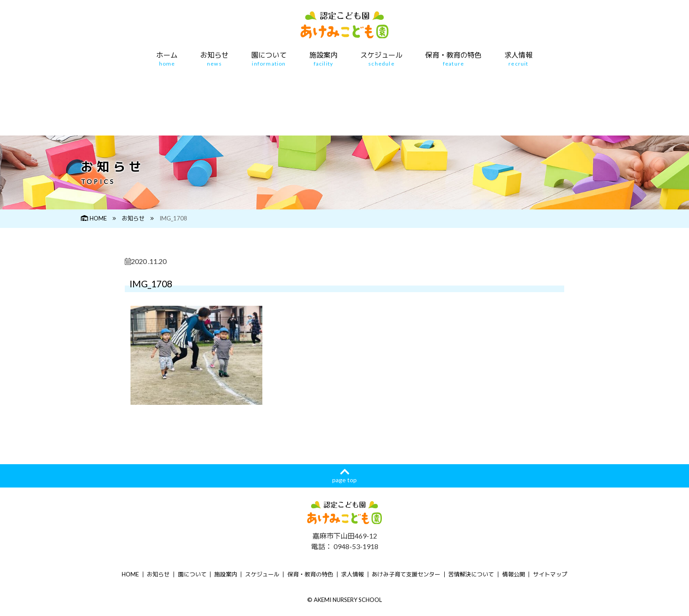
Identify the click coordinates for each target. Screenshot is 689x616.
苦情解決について (471, 574)
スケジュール (381, 58)
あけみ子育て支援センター (406, 574)
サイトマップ (550, 574)
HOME (94, 218)
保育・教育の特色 (453, 58)
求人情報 (518, 58)
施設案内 (323, 58)
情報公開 (513, 574)
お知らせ (214, 58)
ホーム (167, 58)
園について (268, 58)
